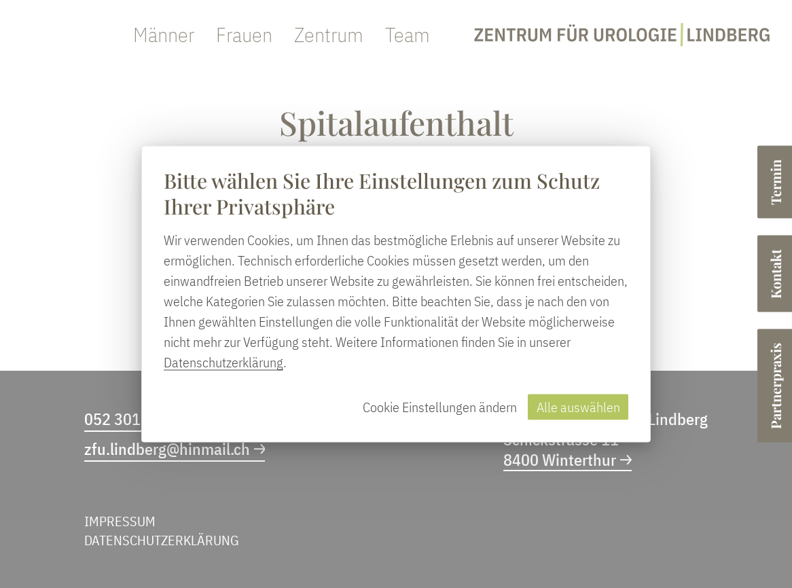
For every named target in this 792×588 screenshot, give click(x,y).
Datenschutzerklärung (223, 362)
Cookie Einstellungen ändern (440, 407)
